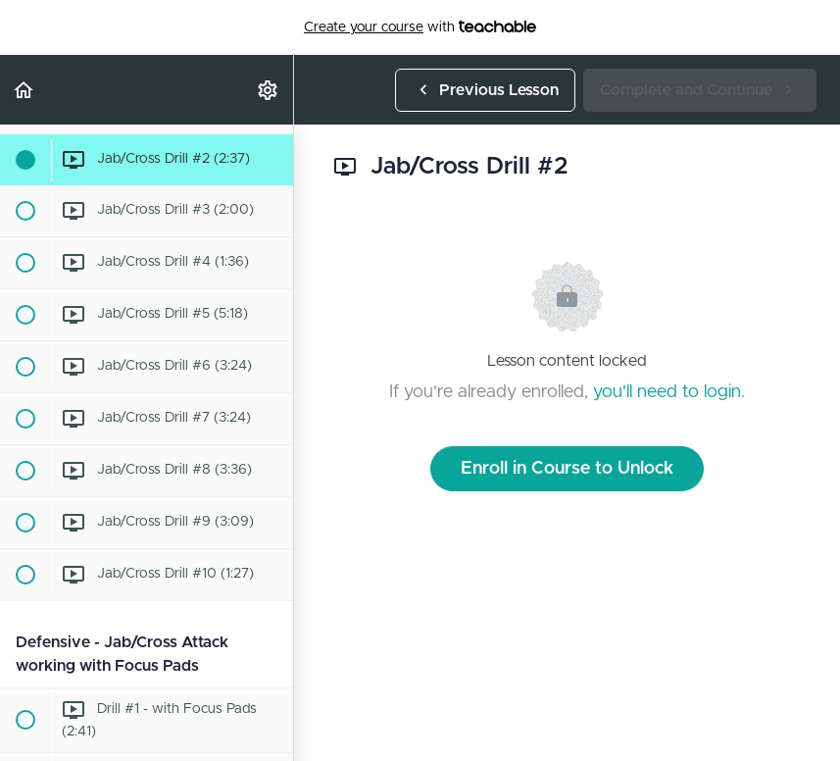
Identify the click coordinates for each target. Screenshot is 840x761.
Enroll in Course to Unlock (567, 469)
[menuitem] (268, 90)
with (420, 27)
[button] (24, 90)
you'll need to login (667, 392)
